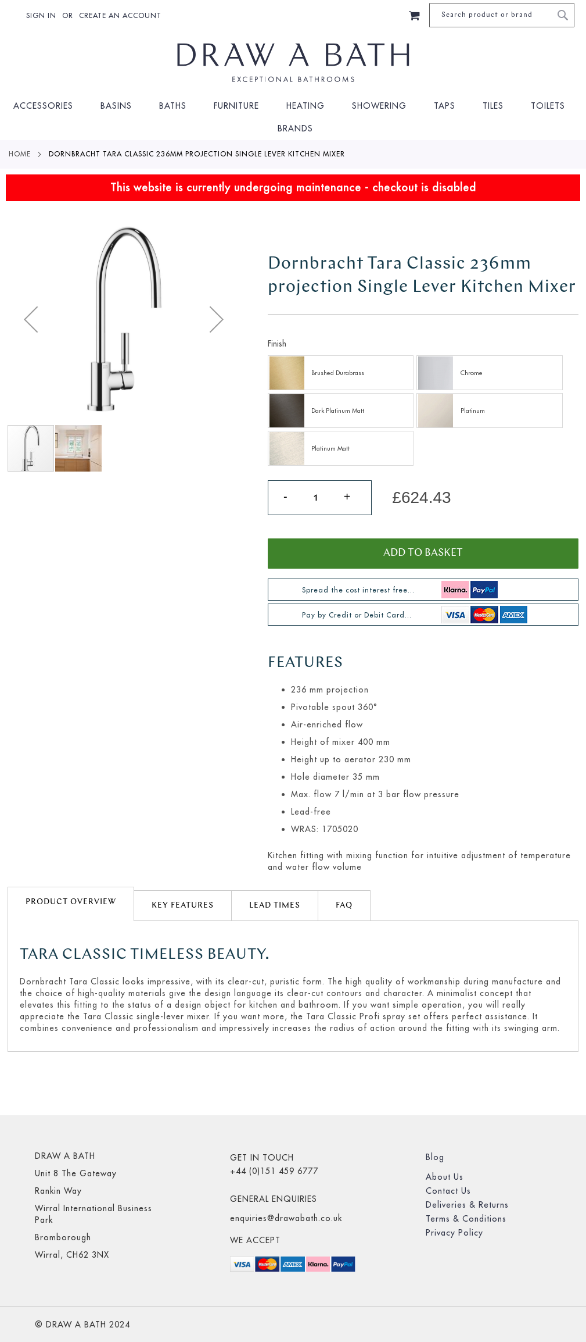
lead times (274, 905)
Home (20, 153)
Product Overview (71, 902)
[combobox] (501, 15)
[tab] (71, 904)
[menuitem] (47, 106)
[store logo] (293, 63)
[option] (341, 372)
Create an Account (120, 15)
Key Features (183, 905)
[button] (31, 319)
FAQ (344, 905)
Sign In (41, 15)
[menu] (293, 117)
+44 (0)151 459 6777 (274, 1171)
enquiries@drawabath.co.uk (286, 1218)
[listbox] (423, 412)
